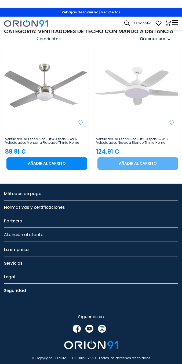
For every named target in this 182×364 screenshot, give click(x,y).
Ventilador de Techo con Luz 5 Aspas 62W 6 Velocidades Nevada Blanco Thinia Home (132, 141)
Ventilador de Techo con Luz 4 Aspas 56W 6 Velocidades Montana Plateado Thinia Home (42, 141)
